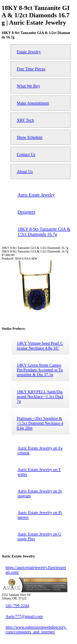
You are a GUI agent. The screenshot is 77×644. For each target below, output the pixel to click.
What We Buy (28, 86)
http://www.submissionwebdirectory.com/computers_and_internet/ (36, 629)
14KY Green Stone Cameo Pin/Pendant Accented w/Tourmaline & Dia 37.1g (40, 370)
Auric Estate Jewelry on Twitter (39, 471)
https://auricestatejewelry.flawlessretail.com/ (36, 569)
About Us (25, 171)
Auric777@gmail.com (24, 616)
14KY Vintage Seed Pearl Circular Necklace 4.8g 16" (40, 345)
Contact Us (26, 154)
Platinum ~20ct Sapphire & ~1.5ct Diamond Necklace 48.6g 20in (40, 423)
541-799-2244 (17, 605)
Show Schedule (29, 137)
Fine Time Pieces (31, 68)
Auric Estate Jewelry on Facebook (40, 450)
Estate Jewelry (29, 51)
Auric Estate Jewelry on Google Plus (39, 536)
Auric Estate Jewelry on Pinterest (40, 514)
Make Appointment (33, 103)
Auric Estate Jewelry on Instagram (40, 493)
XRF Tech (25, 120)
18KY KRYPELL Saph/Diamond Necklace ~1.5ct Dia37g (40, 396)
